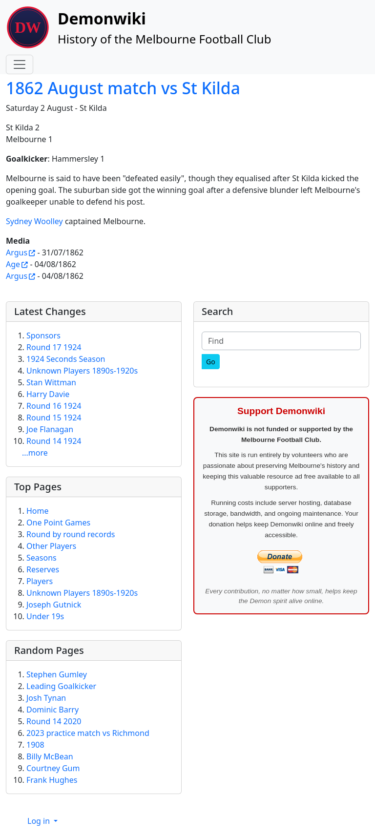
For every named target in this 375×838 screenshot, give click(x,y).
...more (35, 452)
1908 (35, 744)
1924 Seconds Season (65, 359)
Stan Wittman (51, 382)
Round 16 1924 (53, 405)
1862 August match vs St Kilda (123, 88)
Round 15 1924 (53, 417)
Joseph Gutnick (53, 604)
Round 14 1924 (53, 441)
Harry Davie (47, 394)
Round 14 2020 (53, 721)
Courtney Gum (53, 768)
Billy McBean (49, 756)
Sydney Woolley (34, 221)
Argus (16, 252)
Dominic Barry (52, 709)
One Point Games (58, 522)
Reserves (42, 569)
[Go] (211, 361)
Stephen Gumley (56, 674)
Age (13, 264)
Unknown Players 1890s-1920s (82, 370)
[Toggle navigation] (19, 64)
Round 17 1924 (53, 347)
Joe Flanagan (49, 429)
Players (39, 581)
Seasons (41, 557)
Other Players (51, 546)
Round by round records (70, 534)
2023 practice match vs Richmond (87, 733)
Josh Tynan (46, 697)
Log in (39, 821)
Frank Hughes (51, 780)
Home (37, 510)
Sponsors (43, 335)
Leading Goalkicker (61, 686)
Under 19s (45, 616)
